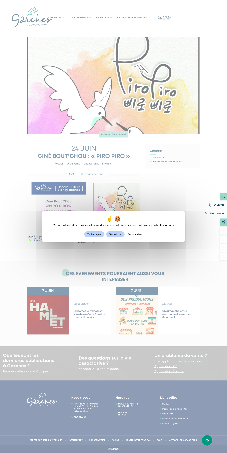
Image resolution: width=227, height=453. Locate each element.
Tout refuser (115, 234)
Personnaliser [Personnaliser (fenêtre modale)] (135, 234)
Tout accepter (94, 234)
